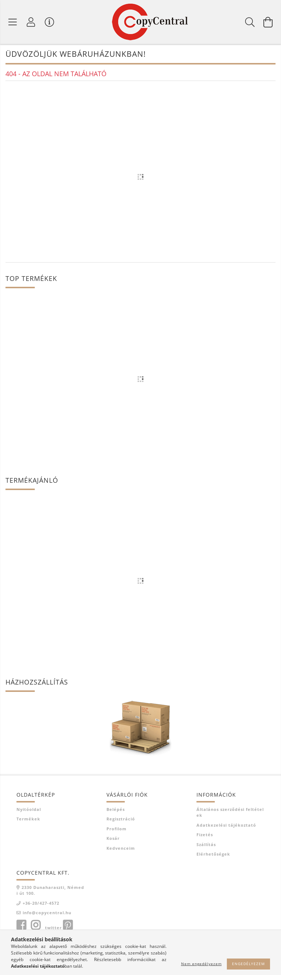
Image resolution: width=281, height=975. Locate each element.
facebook (21, 925)
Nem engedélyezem (201, 963)
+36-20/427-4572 (41, 903)
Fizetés (204, 834)
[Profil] (31, 22)
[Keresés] (250, 22)
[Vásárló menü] (49, 22)
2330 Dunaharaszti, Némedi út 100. (50, 890)
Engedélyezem (248, 963)
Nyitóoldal (28, 809)
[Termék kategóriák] (12, 22)
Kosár (113, 838)
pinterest (67, 925)
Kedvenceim (120, 848)
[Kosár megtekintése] (268, 22)
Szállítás (206, 844)
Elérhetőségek (213, 854)
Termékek (28, 819)
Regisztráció (120, 819)
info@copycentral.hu (47, 912)
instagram (35, 925)
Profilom (116, 828)
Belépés (115, 809)
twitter (53, 928)
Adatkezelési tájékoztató (226, 825)
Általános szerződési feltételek (230, 812)
